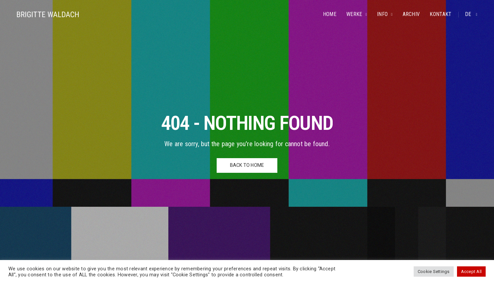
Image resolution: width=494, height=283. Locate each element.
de (469, 14)
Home (329, 14)
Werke (354, 14)
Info (382, 14)
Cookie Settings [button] (434, 271)
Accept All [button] (471, 271)
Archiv (411, 14)
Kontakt (440, 14)
